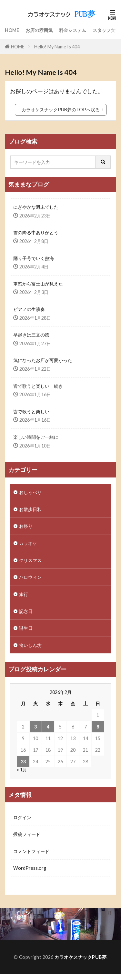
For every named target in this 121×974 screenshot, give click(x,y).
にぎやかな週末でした (35, 207)
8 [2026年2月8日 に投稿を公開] (97, 726)
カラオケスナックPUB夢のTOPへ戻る (61, 109)
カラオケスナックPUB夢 (80, 957)
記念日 (26, 611)
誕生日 (26, 628)
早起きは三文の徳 (31, 334)
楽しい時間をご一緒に (35, 437)
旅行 (23, 594)
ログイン (22, 817)
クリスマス (30, 560)
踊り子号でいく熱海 (33, 258)
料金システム (72, 30)
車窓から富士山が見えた (38, 283)
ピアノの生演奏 (29, 309)
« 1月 (22, 769)
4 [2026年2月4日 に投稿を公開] (48, 726)
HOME (12, 30)
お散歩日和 (30, 509)
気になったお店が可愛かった (42, 360)
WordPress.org (29, 868)
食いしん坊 (30, 645)
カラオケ (28, 543)
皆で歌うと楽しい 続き (38, 386)
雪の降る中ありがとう (35, 232)
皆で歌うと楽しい (31, 411)
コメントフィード (31, 851)
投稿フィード (26, 834)
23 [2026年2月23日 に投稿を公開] (23, 761)
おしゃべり (30, 492)
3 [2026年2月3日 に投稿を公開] (35, 726)
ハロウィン (30, 577)
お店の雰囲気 (39, 30)
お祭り (26, 526)
